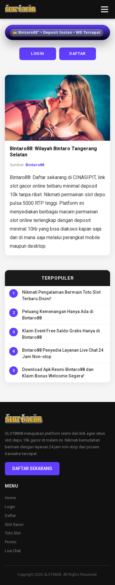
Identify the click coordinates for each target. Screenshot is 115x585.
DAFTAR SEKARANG (32, 468)
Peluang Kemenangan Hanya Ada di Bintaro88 (58, 314)
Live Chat (13, 551)
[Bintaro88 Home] (20, 9)
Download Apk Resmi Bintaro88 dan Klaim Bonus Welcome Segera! (58, 372)
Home (10, 497)
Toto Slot (13, 533)
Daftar (10, 515)
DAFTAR (77, 53)
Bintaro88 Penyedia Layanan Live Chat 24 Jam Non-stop (62, 353)
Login (10, 506)
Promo (11, 542)
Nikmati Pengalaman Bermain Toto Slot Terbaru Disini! (61, 295)
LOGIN (37, 53)
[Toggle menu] (104, 9)
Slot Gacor (14, 524)
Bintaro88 (34, 164)
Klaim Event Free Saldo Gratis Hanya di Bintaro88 (61, 334)
